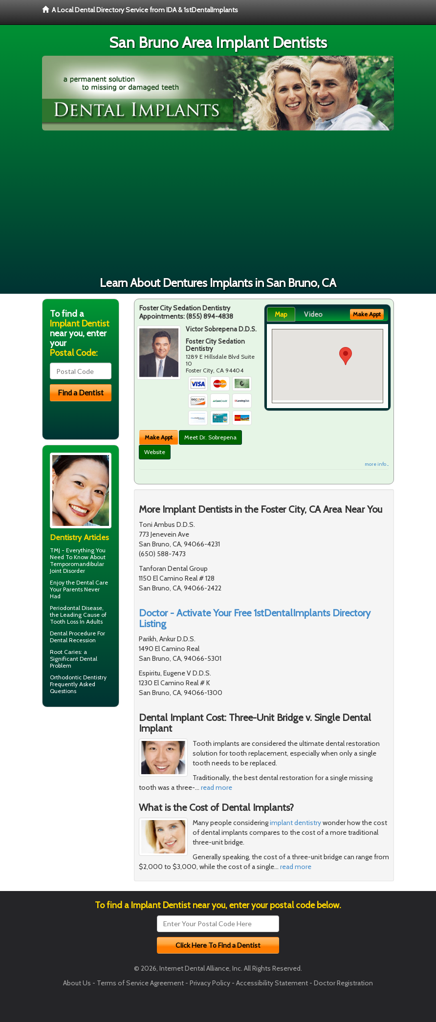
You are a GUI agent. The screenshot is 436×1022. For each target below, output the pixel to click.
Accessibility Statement (272, 983)
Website (154, 452)
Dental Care (92, 582)
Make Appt (159, 437)
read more (216, 787)
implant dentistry (295, 822)
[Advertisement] (218, 203)
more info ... (377, 464)
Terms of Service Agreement (140, 983)
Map (281, 314)
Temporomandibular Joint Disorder (77, 567)
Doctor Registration (343, 983)
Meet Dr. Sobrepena (210, 437)
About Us (77, 983)
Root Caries (65, 651)
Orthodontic (66, 677)
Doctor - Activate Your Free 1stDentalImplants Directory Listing (255, 618)
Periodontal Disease (76, 607)
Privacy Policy (210, 983)
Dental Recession (73, 640)
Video (313, 314)
